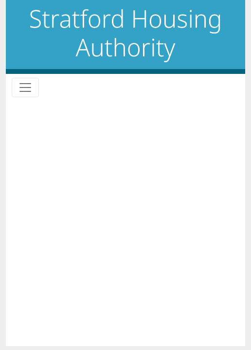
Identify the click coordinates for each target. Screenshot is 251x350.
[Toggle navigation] (25, 87)
